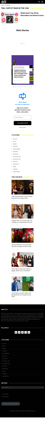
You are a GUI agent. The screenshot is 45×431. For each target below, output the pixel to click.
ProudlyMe (15, 167)
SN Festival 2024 (19, 80)
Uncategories (16, 185)
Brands (15, 157)
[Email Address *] (22, 131)
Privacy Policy (5, 410)
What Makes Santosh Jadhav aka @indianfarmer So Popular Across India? (21, 315)
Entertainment (16, 162)
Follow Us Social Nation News (10, 417)
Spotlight (15, 174)
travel (14, 180)
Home (2, 5)
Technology (16, 177)
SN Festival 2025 (17, 172)
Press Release (5, 407)
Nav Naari (15, 164)
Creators (15, 159)
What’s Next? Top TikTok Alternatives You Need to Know (30, 15)
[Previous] (13, 50)
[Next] (32, 50)
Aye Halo (15, 152)
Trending (15, 182)
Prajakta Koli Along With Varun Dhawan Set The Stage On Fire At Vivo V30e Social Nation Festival (20, 87)
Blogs (14, 154)
